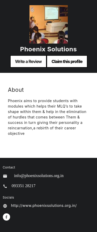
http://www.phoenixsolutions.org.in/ (44, 205)
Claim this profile (67, 61)
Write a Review (28, 61)
